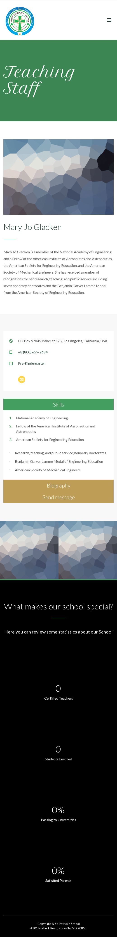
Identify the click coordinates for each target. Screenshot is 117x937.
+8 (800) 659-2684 (33, 352)
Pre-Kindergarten (31, 363)
